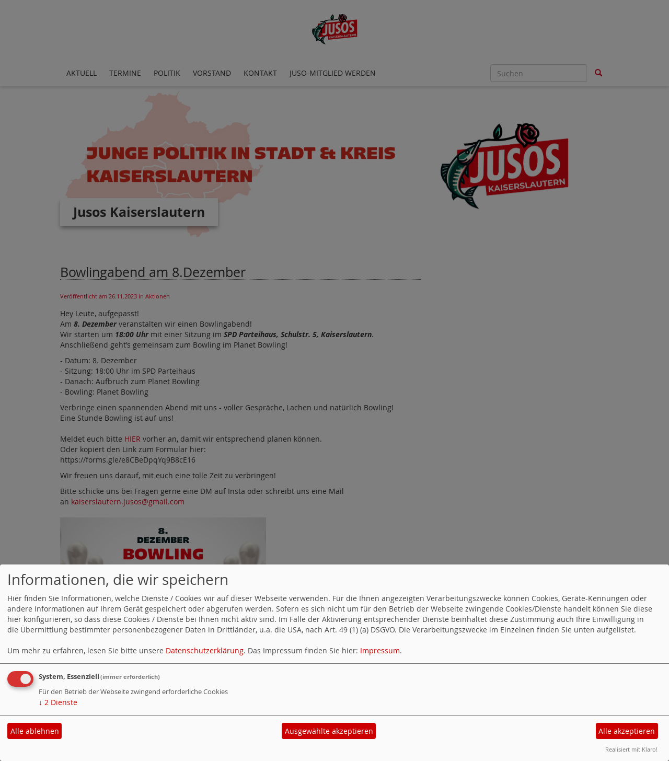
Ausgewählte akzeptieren (329, 731)
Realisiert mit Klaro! (631, 749)
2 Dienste (58, 702)
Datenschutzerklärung (205, 650)
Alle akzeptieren (626, 731)
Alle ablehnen (34, 731)
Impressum (380, 650)
